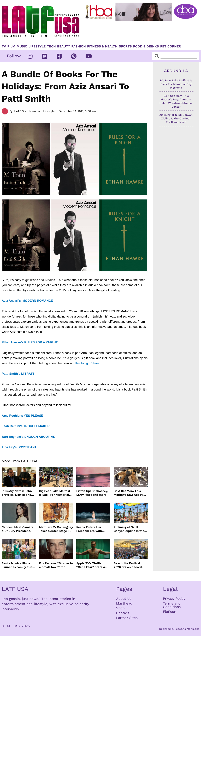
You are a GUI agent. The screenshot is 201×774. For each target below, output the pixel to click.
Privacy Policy (174, 598)
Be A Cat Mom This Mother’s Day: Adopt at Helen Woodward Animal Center (130, 493)
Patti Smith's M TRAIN (18, 373)
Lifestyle (37, 46)
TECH (51, 46)
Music (22, 46)
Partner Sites (127, 618)
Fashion (78, 46)
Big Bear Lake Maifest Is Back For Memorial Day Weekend (54, 493)
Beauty (63, 46)
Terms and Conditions (172, 605)
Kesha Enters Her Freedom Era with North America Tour (90, 529)
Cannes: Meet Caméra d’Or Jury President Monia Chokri (17, 529)
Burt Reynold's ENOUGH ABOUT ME (28, 436)
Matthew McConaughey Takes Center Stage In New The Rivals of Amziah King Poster (56, 529)
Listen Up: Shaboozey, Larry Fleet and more (92, 492)
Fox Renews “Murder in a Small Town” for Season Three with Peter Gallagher (56, 565)
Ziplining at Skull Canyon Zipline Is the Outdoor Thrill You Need (129, 529)
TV (4, 46)
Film (11, 46)
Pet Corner (170, 46)
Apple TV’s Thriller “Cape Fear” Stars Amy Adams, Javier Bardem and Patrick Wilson (92, 565)
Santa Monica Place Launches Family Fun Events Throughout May (17, 565)
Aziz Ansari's (12, 300)
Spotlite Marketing (187, 628)
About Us (124, 598)
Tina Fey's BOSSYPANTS (20, 447)
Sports (125, 46)
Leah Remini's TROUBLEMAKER (26, 426)
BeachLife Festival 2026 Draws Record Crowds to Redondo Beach (128, 565)
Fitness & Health (102, 46)
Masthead (124, 603)
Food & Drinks (146, 46)
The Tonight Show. (87, 363)
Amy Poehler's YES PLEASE (22, 415)
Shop (120, 608)
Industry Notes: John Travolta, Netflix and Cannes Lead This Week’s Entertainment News (18, 493)
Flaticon (169, 612)
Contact (122, 613)
